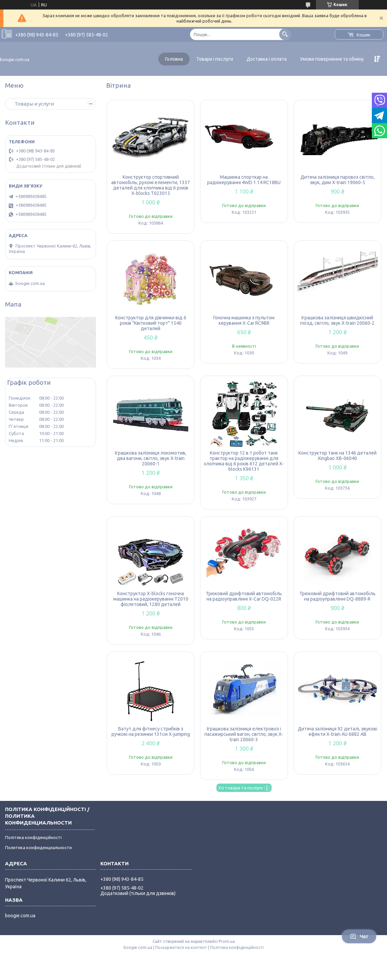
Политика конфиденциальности (38, 847)
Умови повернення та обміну (332, 59)
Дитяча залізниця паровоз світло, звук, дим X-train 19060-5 (337, 179)
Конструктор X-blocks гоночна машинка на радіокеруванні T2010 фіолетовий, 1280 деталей (150, 599)
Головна (174, 59)
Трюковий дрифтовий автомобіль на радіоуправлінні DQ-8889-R (337, 596)
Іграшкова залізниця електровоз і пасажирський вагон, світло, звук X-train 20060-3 (243, 734)
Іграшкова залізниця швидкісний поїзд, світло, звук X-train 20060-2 (337, 320)
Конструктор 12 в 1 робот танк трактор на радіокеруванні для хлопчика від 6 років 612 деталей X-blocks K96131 (244, 461)
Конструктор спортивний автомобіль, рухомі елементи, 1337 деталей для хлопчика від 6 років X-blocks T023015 (150, 185)
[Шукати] (285, 34)
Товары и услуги (34, 104)
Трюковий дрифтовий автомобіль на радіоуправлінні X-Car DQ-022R (244, 596)
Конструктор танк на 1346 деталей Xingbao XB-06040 (337, 455)
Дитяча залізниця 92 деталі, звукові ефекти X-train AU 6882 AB (337, 731)
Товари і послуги (214, 59)
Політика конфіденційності (33, 837)
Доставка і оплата (267, 59)
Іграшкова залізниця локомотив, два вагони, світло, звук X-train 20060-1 (150, 458)
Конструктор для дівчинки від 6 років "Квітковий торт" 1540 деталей (150, 323)
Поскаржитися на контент (181, 947)
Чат (359, 936)
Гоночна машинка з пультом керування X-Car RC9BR (244, 320)
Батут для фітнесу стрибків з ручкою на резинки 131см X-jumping (150, 731)
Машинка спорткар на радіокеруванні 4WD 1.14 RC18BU (244, 179)
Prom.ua (227, 941)
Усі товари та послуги (240, 787)
